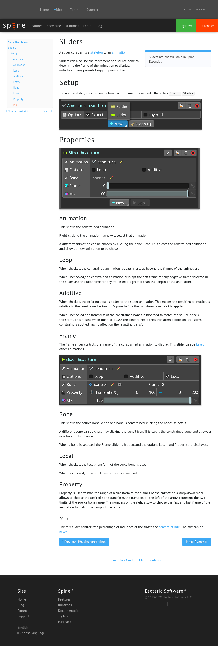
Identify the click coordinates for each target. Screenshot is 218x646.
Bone (16, 87)
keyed (200, 344)
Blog (20, 605)
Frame (17, 82)
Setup (14, 53)
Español (188, 9)
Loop (16, 70)
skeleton (96, 52)
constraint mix (169, 527)
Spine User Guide (18, 42)
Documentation (69, 610)
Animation (19, 65)
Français (200, 9)
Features (36, 26)
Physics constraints (18, 111)
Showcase (54, 26)
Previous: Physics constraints (84, 541)
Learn (87, 26)
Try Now (186, 26)
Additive (18, 76)
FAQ (99, 26)
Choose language (31, 633)
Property (18, 99)
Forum (74, 9)
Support (92, 9)
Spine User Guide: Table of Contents (135, 560)
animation (119, 52)
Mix (15, 105)
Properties (17, 59)
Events (48, 111)
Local (16, 93)
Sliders (12, 47)
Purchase (207, 26)
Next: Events (197, 541)
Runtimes (72, 26)
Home (44, 9)
